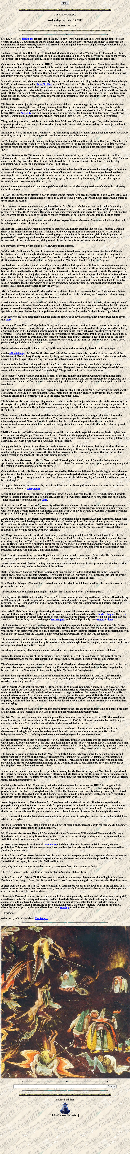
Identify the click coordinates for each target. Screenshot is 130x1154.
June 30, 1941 (44, 84)
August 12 (25, 113)
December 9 (49, 844)
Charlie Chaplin (105, 614)
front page (27, 38)
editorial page (17, 353)
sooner (100, 619)
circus (124, 614)
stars (44, 499)
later (110, 619)
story (8, 319)
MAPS (65, 3)
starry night (33, 488)
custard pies (57, 619)
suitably (64, 907)
